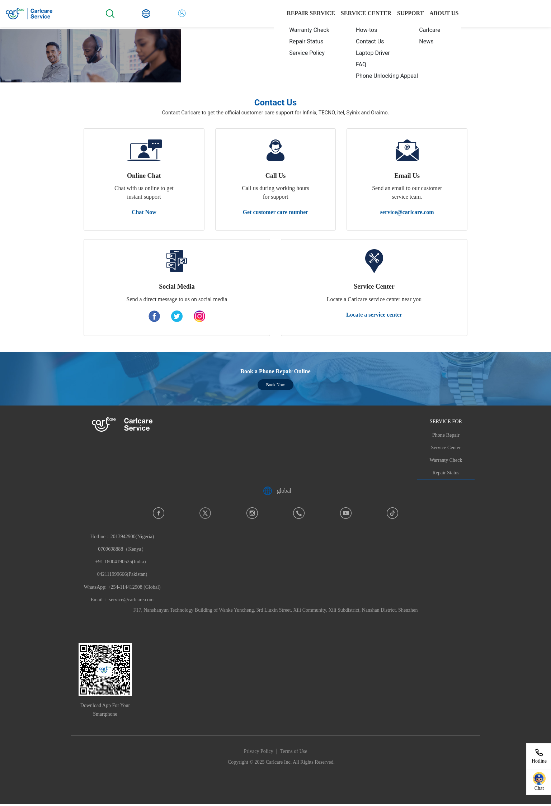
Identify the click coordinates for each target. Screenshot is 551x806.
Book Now (275, 384)
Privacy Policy (258, 751)
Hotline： (122, 562)
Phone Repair (446, 435)
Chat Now (144, 212)
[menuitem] (306, 30)
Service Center (446, 447)
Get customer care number (276, 212)
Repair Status (445, 472)
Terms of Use (293, 751)
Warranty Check (446, 460)
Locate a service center (374, 315)
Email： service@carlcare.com (122, 599)
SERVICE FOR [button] (446, 421)
